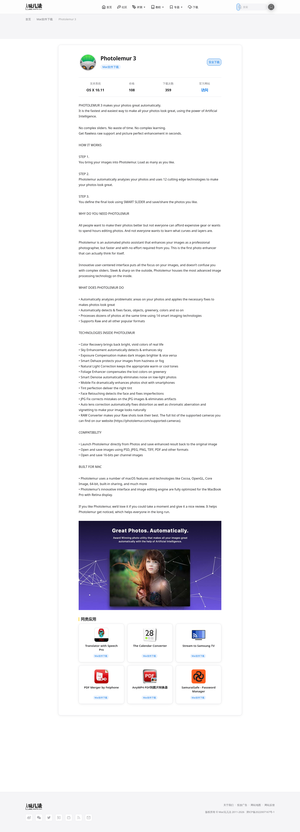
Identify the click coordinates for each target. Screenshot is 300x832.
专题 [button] (176, 7)
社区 (122, 7)
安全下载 (214, 62)
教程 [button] (158, 7)
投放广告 (242, 805)
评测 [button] (139, 7)
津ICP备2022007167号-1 (260, 812)
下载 (193, 7)
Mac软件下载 (110, 67)
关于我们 (228, 805)
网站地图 (256, 805)
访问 (204, 90)
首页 (107, 7)
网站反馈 (270, 805)
